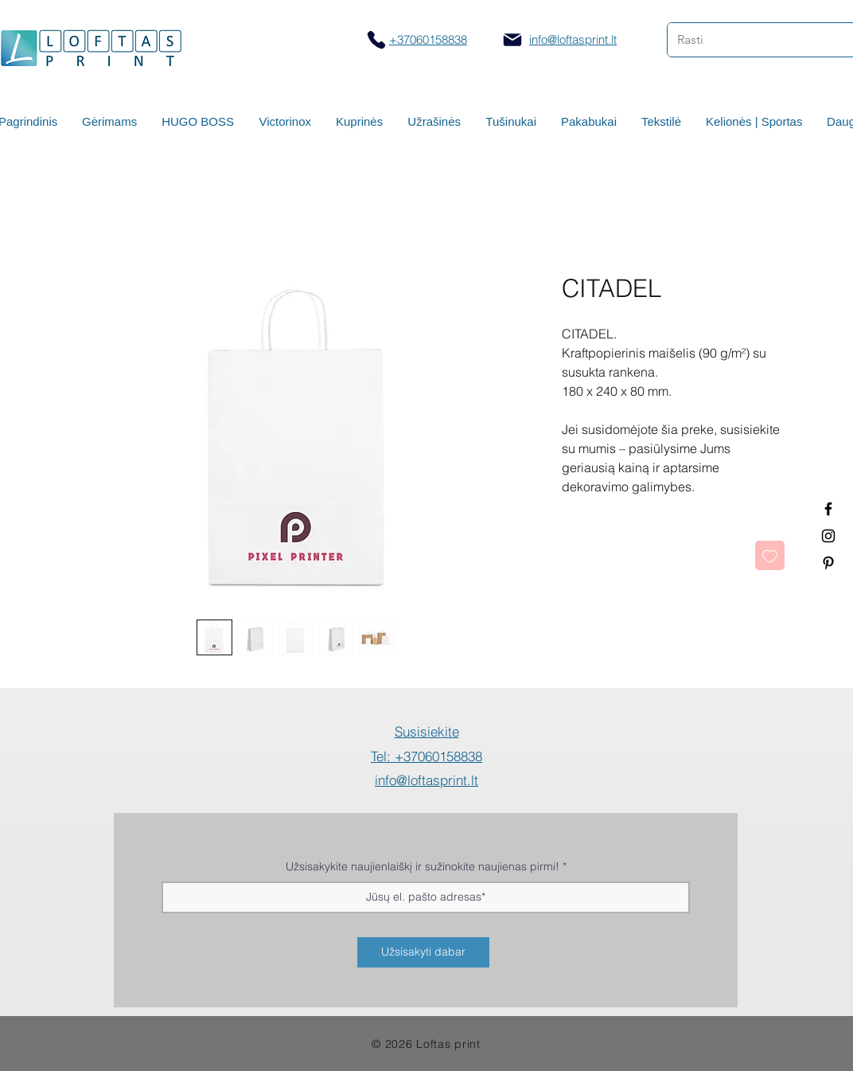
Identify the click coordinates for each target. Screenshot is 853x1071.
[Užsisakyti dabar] (423, 952)
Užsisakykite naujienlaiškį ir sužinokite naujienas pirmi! (422, 866)
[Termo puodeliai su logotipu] (828, 509)
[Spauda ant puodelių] (828, 536)
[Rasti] (748, 40)
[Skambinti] (376, 39)
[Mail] (512, 40)
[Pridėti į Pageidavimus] (770, 555)
